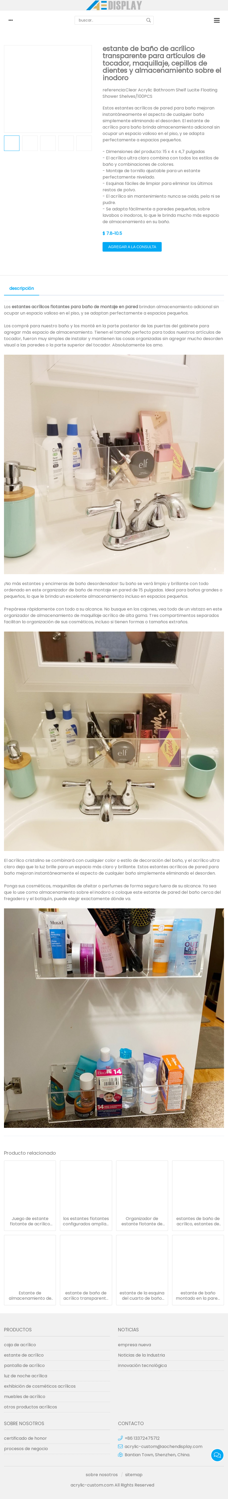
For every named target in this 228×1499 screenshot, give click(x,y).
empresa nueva (134, 1345)
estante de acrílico (24, 1355)
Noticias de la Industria (141, 1355)
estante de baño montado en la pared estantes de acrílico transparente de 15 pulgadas (198, 1295)
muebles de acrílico (24, 1397)
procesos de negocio (26, 1449)
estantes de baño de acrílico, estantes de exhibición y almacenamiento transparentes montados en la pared (198, 1221)
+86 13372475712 (142, 1438)
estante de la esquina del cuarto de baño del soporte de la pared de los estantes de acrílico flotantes (142, 1295)
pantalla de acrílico (24, 1365)
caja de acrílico (20, 1345)
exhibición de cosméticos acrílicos (40, 1386)
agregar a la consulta (132, 247)
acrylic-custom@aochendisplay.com (163, 1446)
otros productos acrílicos (30, 1407)
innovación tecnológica (142, 1365)
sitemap (133, 1475)
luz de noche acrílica (25, 1376)
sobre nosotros (102, 1475)
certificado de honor (25, 1438)
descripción (21, 288)
